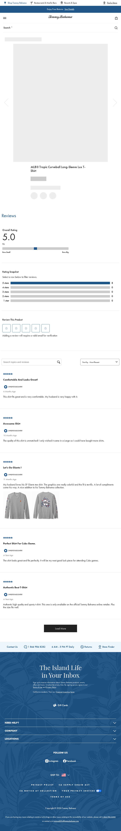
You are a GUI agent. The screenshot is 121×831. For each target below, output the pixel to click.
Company (11, 730)
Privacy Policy (51, 687)
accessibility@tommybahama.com (66, 821)
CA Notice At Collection (38, 791)
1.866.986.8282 (109, 817)
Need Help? (12, 722)
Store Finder (106, 646)
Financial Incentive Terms (65, 692)
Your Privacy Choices (81, 791)
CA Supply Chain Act (74, 785)
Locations (12, 738)
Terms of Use (37, 687)
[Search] (115, 27)
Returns (86, 646)
